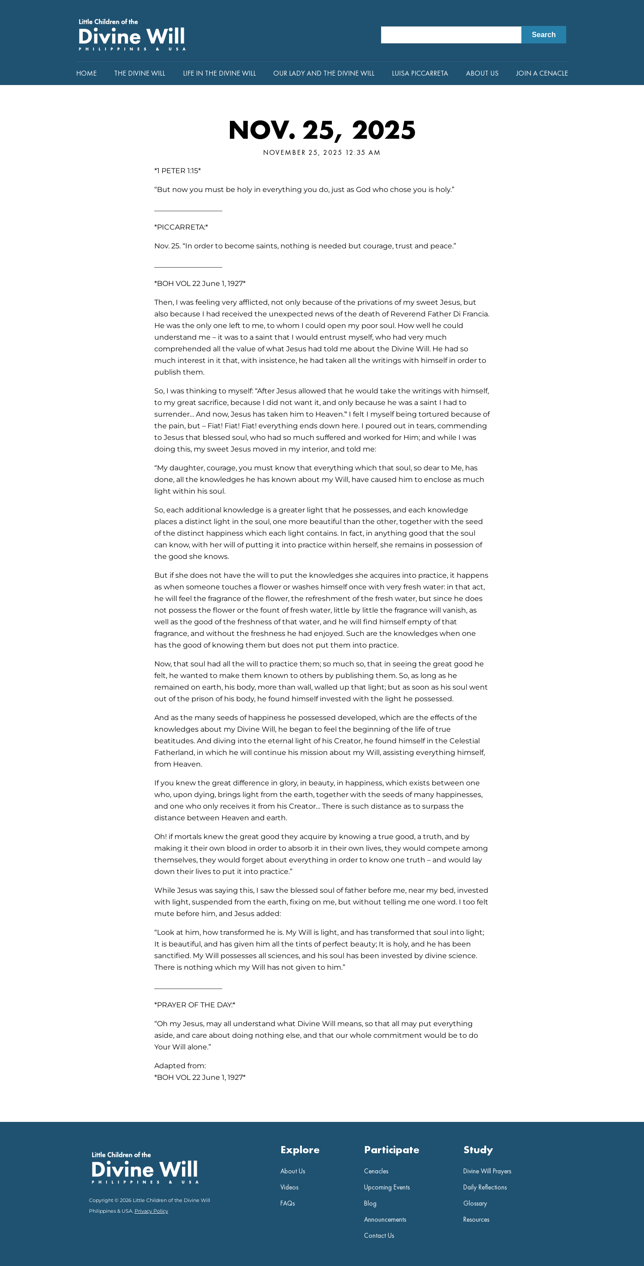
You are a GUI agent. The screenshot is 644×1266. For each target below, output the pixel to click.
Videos (289, 1187)
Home (86, 73)
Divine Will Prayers (487, 1171)
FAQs (287, 1203)
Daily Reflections (485, 1187)
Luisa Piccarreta (420, 73)
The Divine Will (139, 73)
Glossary (475, 1203)
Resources (476, 1219)
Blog (370, 1203)
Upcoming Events (387, 1187)
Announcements (385, 1219)
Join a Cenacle (542, 73)
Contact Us (379, 1235)
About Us (482, 73)
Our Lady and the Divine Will (323, 73)
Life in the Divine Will (219, 73)
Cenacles (376, 1171)
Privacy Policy (151, 1211)
